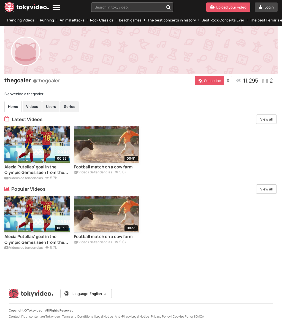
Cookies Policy (183, 316)
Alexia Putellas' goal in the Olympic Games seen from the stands (34, 170)
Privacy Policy (161, 316)
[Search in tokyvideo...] (168, 7)
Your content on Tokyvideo (41, 316)
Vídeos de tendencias (23, 178)
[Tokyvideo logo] (26, 8)
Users (51, 106)
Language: (85, 293)
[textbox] (127, 7)
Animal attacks (72, 20)
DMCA (200, 316)
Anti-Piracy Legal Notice (132, 316)
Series (69, 106)
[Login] (266, 7)
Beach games (130, 20)
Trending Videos (20, 20)
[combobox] (132, 7)
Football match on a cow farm (103, 167)
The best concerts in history (171, 20)
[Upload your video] (228, 7)
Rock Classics (101, 20)
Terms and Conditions (77, 316)
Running (47, 20)
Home (13, 106)
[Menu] (56, 7)
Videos (32, 106)
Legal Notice (104, 316)
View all (266, 119)
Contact (14, 316)
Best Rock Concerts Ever (223, 20)
